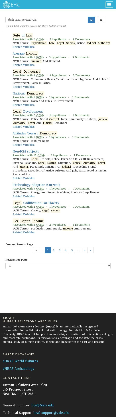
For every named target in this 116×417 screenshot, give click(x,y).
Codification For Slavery (36, 203)
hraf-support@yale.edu (51, 413)
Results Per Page (16, 259)
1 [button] (47, 250)
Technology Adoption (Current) (36, 185)
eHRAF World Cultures (20, 361)
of (23, 35)
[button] (84, 250)
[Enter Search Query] (46, 20)
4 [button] (66, 250)
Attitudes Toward (35, 133)
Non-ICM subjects (26, 151)
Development (28, 111)
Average (25, 53)
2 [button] (53, 250)
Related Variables (23, 47)
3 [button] (59, 250)
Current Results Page (19, 244)
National (28, 93)
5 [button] (72, 250)
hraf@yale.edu (42, 405)
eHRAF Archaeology (18, 369)
